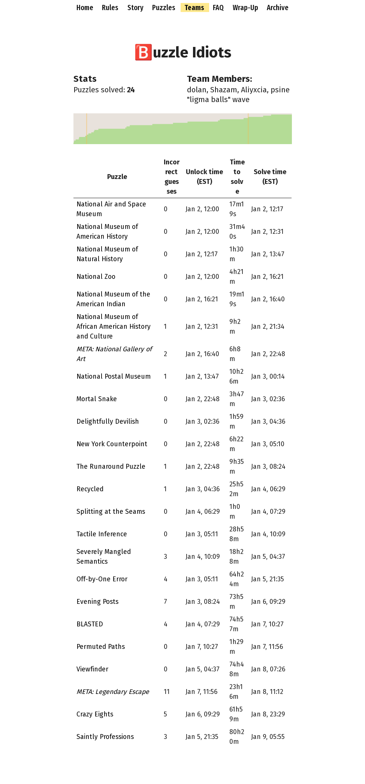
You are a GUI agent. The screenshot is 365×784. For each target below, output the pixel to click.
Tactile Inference (101, 534)
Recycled (89, 489)
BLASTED (89, 624)
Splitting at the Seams (110, 512)
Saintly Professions (105, 737)
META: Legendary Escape (112, 692)
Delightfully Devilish (107, 422)
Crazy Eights (94, 714)
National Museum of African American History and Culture (113, 326)
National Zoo (95, 277)
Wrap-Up (246, 7)
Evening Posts (97, 602)
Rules (111, 7)
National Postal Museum (113, 377)
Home (85, 7)
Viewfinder (92, 669)
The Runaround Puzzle (110, 467)
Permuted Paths (100, 647)
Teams (195, 7)
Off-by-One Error (101, 579)
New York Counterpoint (111, 444)
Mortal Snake (96, 399)
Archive (278, 7)
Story (136, 7)
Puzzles (164, 7)
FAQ (219, 7)
